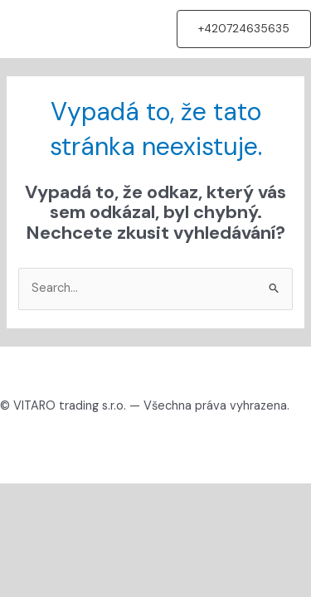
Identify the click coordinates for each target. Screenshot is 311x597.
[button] (244, 29)
